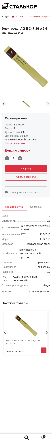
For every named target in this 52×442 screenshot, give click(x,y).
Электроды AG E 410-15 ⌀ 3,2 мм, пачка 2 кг (23, 342)
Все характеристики (15, 143)
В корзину (26, 168)
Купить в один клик (26, 177)
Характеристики (14, 207)
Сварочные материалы (40, 16)
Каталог (22, 16)
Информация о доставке (22, 192)
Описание (36, 207)
